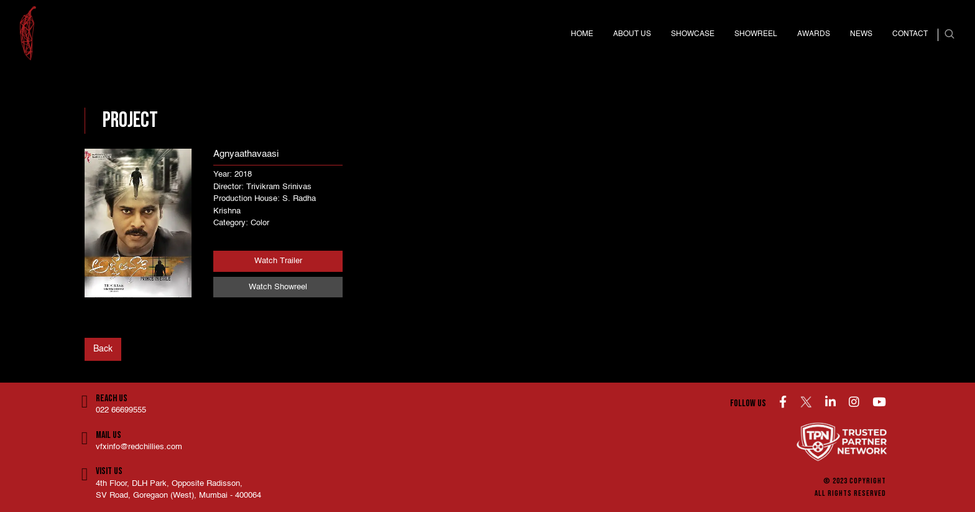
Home (582, 34)
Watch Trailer (278, 261)
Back (103, 349)
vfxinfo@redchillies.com (139, 447)
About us (632, 34)
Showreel (755, 34)
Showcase (692, 34)
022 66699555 (121, 410)
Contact (910, 34)
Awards (813, 34)
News (861, 34)
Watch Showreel (278, 287)
